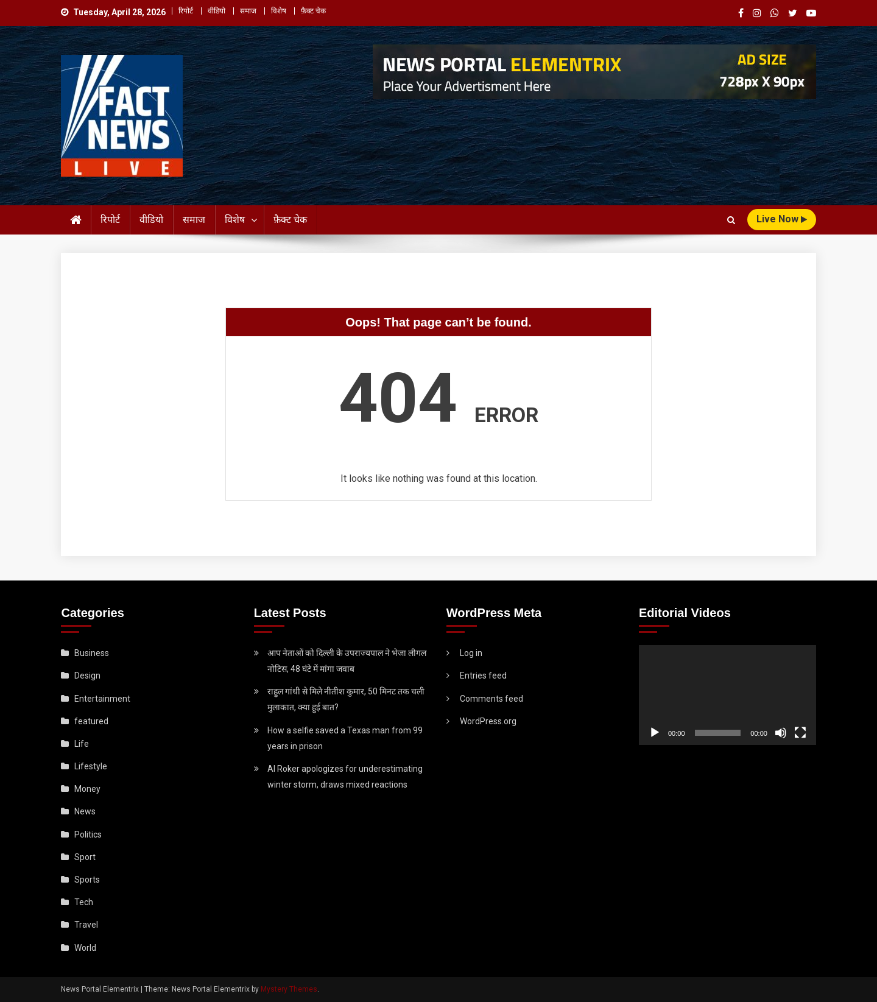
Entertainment (102, 699)
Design (87, 675)
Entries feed (483, 675)
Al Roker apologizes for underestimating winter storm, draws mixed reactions (345, 776)
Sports (87, 879)
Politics (88, 834)
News (85, 811)
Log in (471, 653)
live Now (781, 219)
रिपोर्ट (185, 11)
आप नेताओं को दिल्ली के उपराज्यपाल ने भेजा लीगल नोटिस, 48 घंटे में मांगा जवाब (346, 661)
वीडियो (216, 11)
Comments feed (491, 699)
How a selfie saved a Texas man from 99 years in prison (345, 738)
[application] (727, 695)
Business (91, 653)
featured (91, 721)
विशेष (278, 11)
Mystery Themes (289, 989)
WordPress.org (488, 721)
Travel (86, 925)
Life (81, 744)
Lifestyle (90, 766)
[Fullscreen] (800, 733)
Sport (85, 857)
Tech (83, 902)
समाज (248, 11)
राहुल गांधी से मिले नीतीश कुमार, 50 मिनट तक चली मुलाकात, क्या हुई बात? (345, 699)
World (85, 948)
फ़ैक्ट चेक (313, 11)
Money (87, 789)
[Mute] (781, 733)
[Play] (655, 733)
